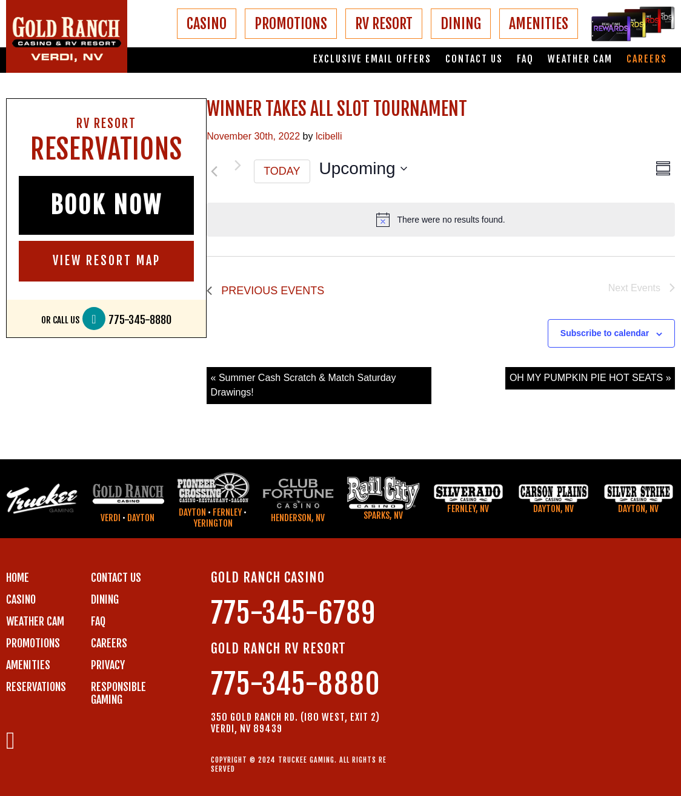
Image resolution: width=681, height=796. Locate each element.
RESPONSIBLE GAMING (118, 693)
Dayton (140, 518)
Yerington (213, 523)
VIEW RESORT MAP (107, 260)
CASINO (207, 24)
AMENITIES (538, 24)
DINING (460, 24)
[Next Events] (237, 165)
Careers (646, 59)
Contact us (474, 59)
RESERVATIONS (36, 686)
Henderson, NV (298, 518)
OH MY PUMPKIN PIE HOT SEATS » (590, 378)
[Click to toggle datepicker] (363, 169)
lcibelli (329, 136)
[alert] (441, 220)
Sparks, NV (383, 515)
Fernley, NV (468, 508)
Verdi (111, 518)
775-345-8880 (139, 320)
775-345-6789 (293, 613)
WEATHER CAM (35, 621)
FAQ (525, 59)
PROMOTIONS (290, 24)
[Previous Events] (214, 171)
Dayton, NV (553, 508)
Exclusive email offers (372, 59)
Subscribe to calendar (604, 333)
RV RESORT (384, 24)
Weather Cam (580, 59)
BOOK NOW (106, 205)
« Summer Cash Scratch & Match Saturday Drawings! (303, 385)
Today (282, 171)
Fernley (227, 512)
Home (17, 577)
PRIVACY (108, 665)
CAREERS (109, 643)
